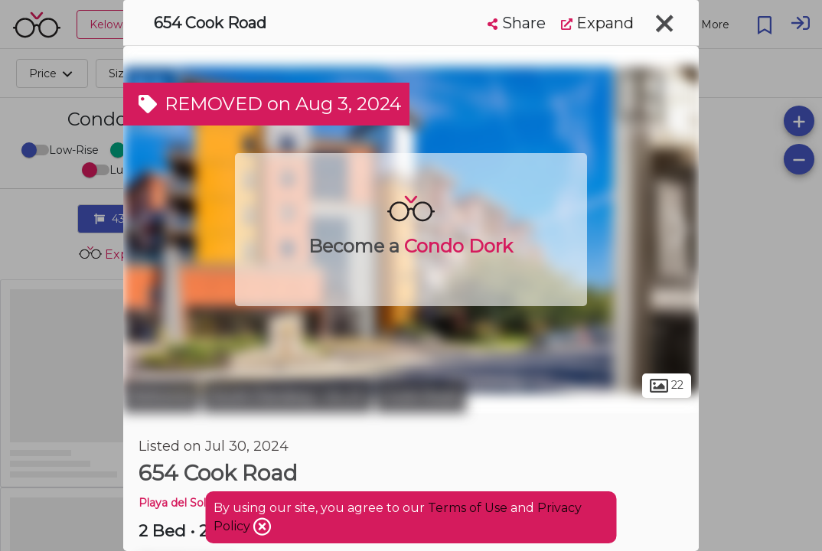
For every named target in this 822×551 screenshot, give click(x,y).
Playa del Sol (172, 503)
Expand (597, 23)
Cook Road (420, 396)
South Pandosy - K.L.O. (287, 396)
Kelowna (161, 396)
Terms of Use (467, 507)
